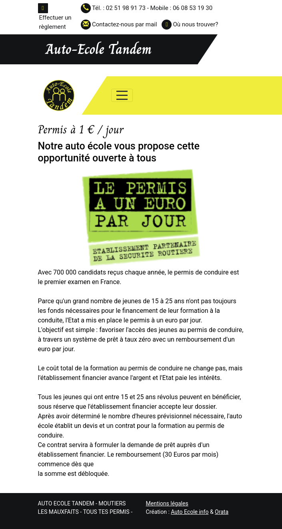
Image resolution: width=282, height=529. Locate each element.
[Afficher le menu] (122, 95)
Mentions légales (167, 503)
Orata (221, 512)
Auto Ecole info (189, 512)
